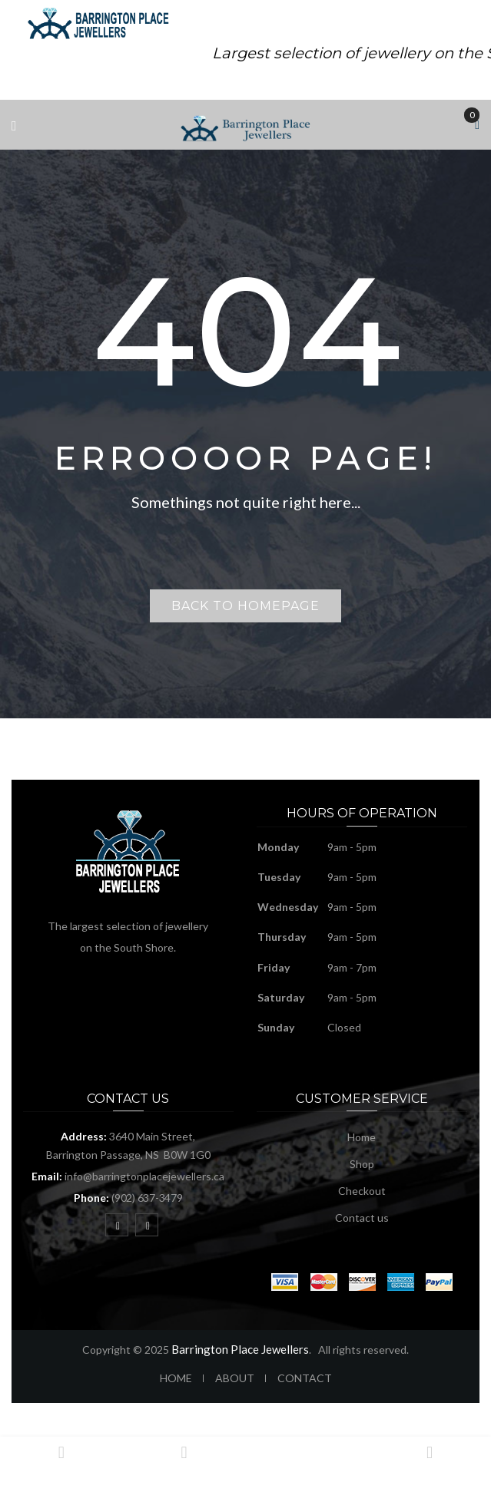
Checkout (362, 1190)
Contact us (362, 1217)
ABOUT (234, 1377)
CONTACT (304, 1377)
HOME (176, 1377)
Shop (362, 1163)
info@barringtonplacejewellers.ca (144, 1176)
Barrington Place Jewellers (240, 1349)
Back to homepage (245, 606)
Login (429, 1460)
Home (361, 1136)
